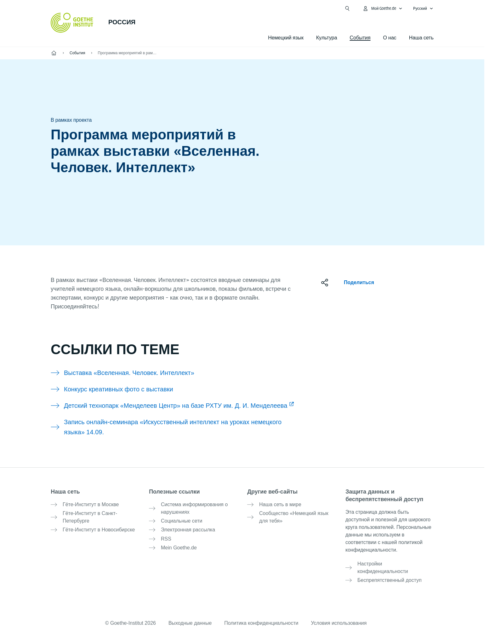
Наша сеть (421, 37)
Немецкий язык (286, 37)
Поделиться (359, 282)
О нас (389, 37)
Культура (326, 37)
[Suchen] (347, 8)
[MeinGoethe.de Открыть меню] (382, 8)
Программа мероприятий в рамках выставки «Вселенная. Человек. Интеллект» (127, 53)
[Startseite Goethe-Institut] (72, 23)
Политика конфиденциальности (261, 622)
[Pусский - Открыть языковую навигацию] (423, 8)
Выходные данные (190, 622)
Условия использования (339, 622)
